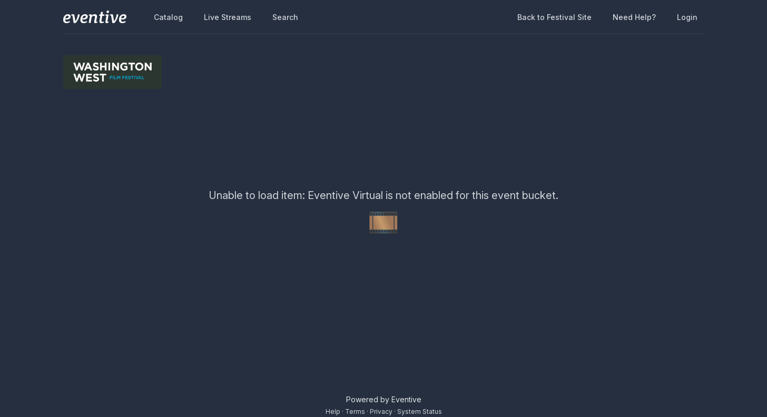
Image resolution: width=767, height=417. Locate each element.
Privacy (381, 411)
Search (285, 17)
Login (687, 17)
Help (333, 411)
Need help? (634, 17)
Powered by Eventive (383, 399)
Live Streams (227, 17)
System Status (419, 411)
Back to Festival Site (554, 17)
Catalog (168, 17)
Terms (355, 411)
